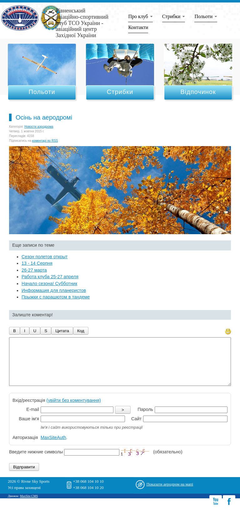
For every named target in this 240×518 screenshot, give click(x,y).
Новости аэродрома (38, 126)
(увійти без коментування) (74, 409)
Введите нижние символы (36, 461)
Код (80, 330)
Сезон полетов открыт (45, 256)
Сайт (136, 428)
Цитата (62, 330)
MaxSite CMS (29, 505)
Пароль (145, 418)
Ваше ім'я (29, 428)
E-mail (32, 418)
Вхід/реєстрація (56, 409)
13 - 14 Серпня (37, 263)
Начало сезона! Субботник (49, 283)
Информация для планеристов (54, 290)
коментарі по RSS (45, 140)
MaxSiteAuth (53, 446)
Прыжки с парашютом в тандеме (56, 296)
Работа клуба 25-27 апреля (50, 276)
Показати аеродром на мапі (169, 493)
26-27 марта (34, 270)
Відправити (24, 476)
